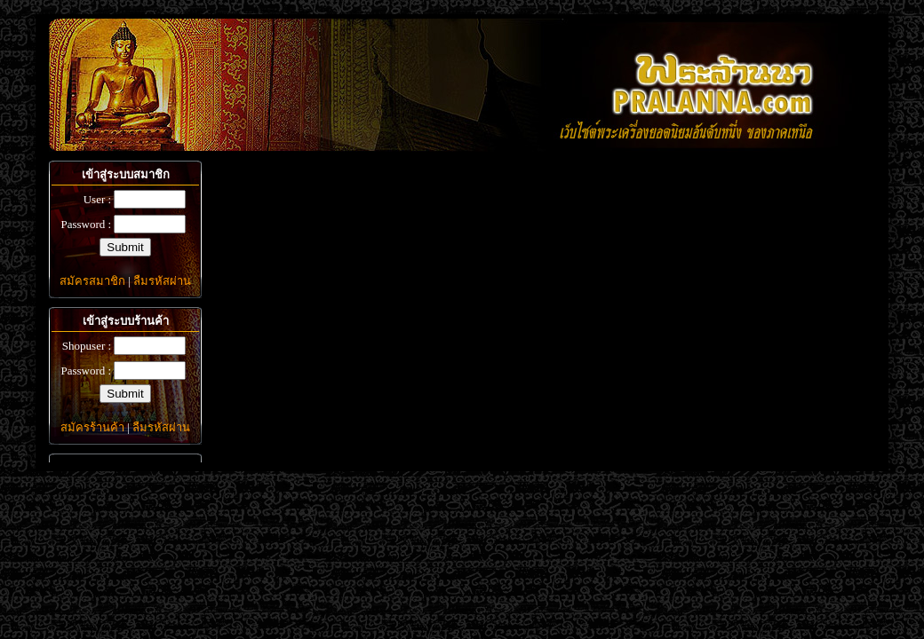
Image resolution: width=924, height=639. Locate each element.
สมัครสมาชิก (92, 281)
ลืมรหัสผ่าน (162, 281)
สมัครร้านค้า (92, 427)
